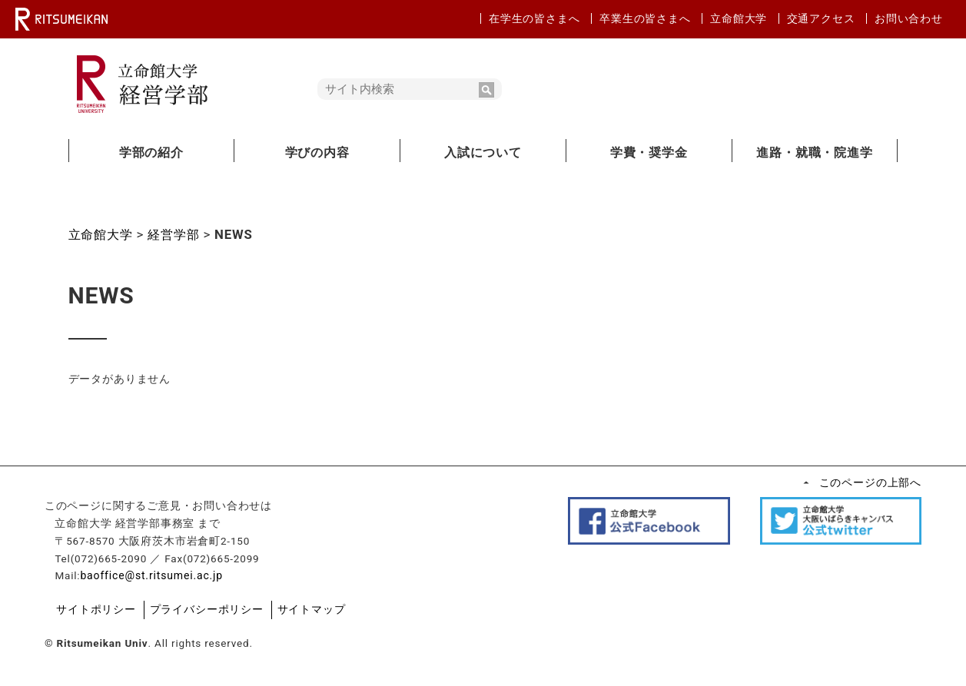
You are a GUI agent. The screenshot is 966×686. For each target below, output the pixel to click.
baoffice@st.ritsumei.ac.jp (176, 578)
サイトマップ (324, 612)
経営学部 (178, 234)
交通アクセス (821, 18)
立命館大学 (738, 18)
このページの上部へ (846, 482)
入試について (483, 152)
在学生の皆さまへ (534, 18)
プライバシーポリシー (224, 612)
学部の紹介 (151, 152)
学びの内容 (317, 152)
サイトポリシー (119, 612)
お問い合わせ (909, 18)
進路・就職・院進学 (814, 152)
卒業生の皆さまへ (645, 18)
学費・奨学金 (649, 152)
